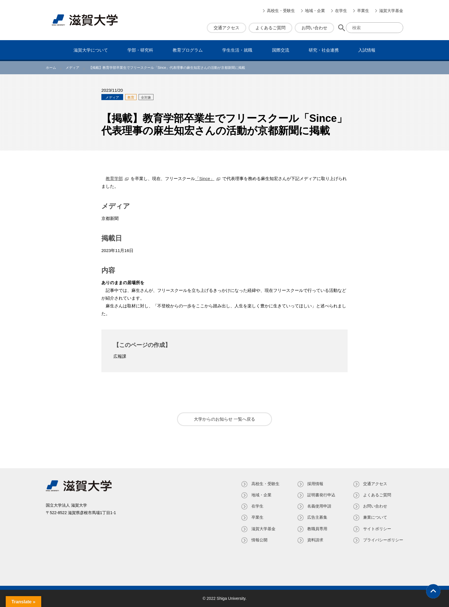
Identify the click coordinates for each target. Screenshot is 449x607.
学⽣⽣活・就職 (237, 50)
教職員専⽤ (317, 528)
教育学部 (114, 178)
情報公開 (259, 540)
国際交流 (280, 50)
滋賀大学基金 (391, 10)
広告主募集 (317, 517)
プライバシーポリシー (383, 540)
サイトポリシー (377, 528)
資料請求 (315, 540)
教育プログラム (188, 50)
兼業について (375, 517)
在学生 (341, 10)
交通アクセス (226, 27)
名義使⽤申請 (319, 506)
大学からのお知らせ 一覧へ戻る (224, 419)
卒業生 (363, 10)
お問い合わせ (314, 27)
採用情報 (315, 483)
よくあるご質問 (270, 27)
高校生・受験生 (281, 10)
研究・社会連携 (324, 50)
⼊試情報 (366, 50)
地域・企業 (315, 10)
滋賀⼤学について (91, 50)
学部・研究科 (140, 50)
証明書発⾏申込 (321, 495)
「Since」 (204, 178)
